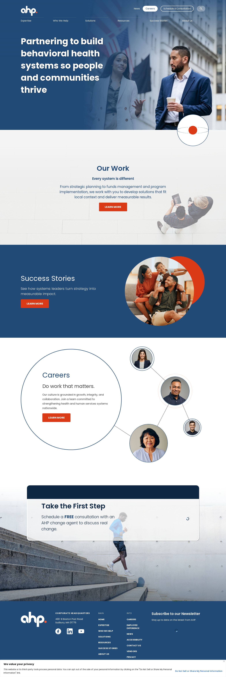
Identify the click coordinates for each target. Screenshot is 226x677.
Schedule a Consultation (177, 8)
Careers (150, 8)
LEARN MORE (113, 207)
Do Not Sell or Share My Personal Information (198, 671)
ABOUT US (103, 654)
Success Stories (158, 20)
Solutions (90, 20)
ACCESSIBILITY (134, 639)
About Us (187, 20)
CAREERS (131, 619)
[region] (113, 668)
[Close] (224, 661)
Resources (123, 20)
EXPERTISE (103, 625)
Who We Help (60, 20)
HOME (101, 619)
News (137, 8)
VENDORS (132, 651)
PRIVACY (131, 657)
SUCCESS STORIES (108, 648)
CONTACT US (134, 645)
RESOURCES (104, 642)
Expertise (26, 20)
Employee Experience (133, 627)
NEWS (130, 634)
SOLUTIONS (104, 636)
